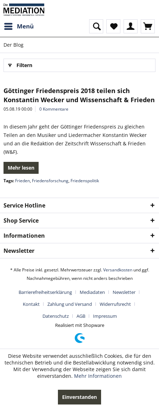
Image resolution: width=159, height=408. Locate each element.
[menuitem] (18, 26)
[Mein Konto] (131, 26)
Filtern (20, 64)
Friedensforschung (50, 181)
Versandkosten (117, 270)
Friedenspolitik (85, 181)
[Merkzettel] (113, 26)
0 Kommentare (53, 109)
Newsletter (124, 292)
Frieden (22, 181)
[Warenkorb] (148, 26)
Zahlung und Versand (69, 304)
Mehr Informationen (98, 376)
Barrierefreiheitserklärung (45, 292)
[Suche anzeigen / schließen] (96, 26)
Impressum (105, 316)
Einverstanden (79, 397)
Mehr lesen (21, 167)
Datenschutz (55, 316)
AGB (81, 316)
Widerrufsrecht (115, 304)
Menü (19, 25)
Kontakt (31, 304)
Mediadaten (92, 292)
